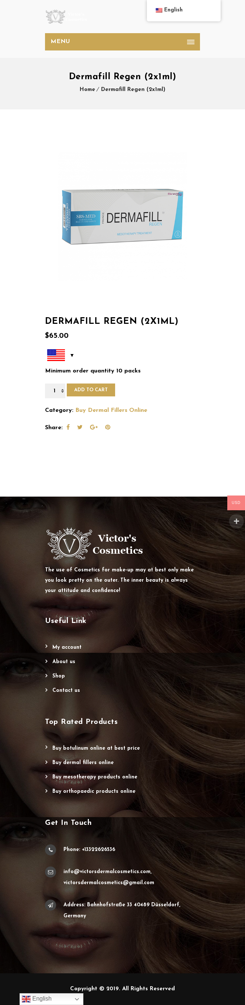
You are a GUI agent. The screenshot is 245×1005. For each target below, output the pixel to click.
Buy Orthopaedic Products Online (93, 791)
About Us (63, 662)
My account (67, 647)
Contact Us (66, 690)
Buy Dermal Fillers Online (111, 410)
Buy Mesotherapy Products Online (94, 777)
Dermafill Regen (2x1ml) (133, 89)
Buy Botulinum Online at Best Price (96, 748)
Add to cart (91, 390)
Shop (58, 676)
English (37, 999)
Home (87, 89)
